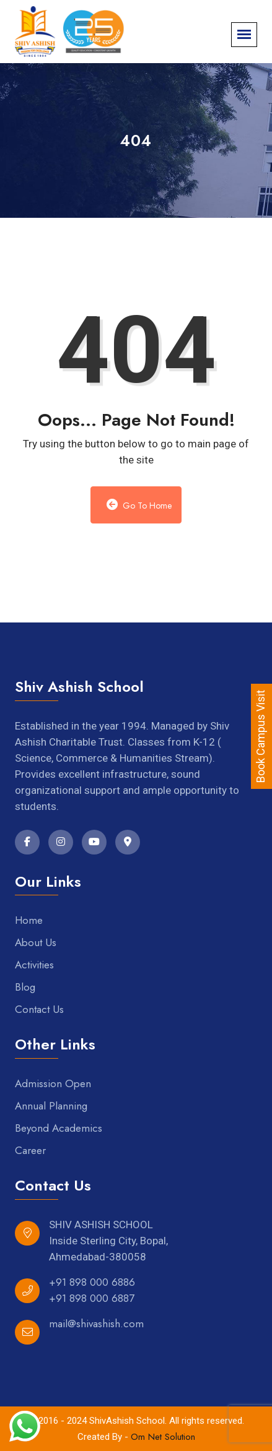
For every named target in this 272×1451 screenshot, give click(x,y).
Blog (25, 987)
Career (30, 1150)
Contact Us (39, 1009)
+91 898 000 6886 (92, 1282)
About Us (35, 942)
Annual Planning (51, 1105)
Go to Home (139, 505)
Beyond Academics (58, 1128)
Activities (34, 964)
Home (29, 920)
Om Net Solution (163, 1437)
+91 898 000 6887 (91, 1298)
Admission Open (53, 1083)
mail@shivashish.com (96, 1323)
